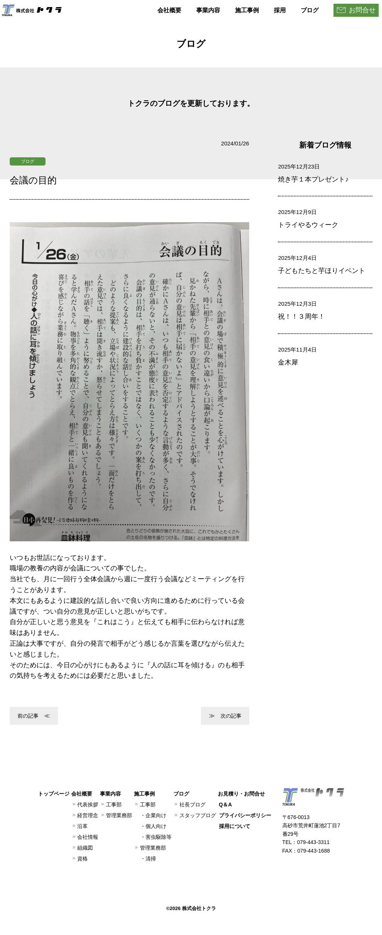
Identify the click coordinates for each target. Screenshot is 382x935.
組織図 (85, 848)
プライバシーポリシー (245, 815)
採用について (234, 826)
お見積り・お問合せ (241, 794)
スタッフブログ (197, 815)
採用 (280, 10)
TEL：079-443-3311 (306, 842)
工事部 (114, 805)
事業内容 (208, 10)
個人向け (155, 826)
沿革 (82, 826)
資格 (82, 859)
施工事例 (247, 10)
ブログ (310, 10)
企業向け (155, 815)
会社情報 (87, 837)
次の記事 (230, 716)
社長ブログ (192, 805)
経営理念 (87, 815)
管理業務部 (119, 815)
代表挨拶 (87, 805)
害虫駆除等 (158, 837)
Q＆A (225, 805)
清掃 (150, 859)
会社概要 (169, 10)
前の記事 (28, 716)
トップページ (53, 794)
